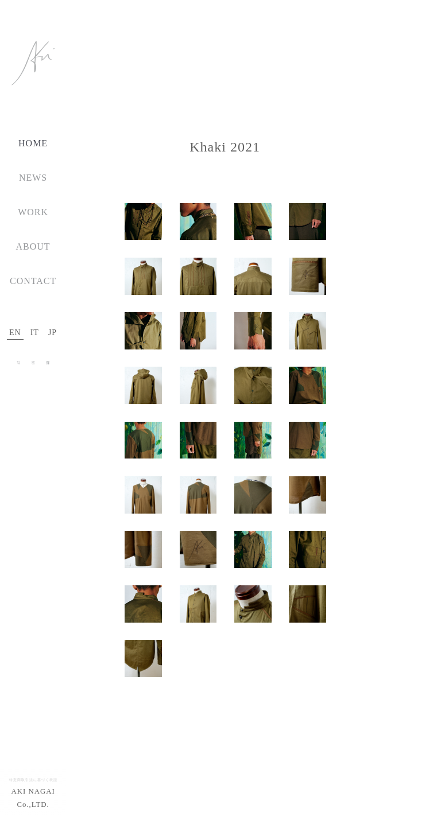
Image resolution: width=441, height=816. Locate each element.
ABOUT (33, 246)
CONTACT (33, 281)
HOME (33, 143)
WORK (33, 212)
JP (52, 332)
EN (15, 332)
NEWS (33, 177)
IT (34, 332)
